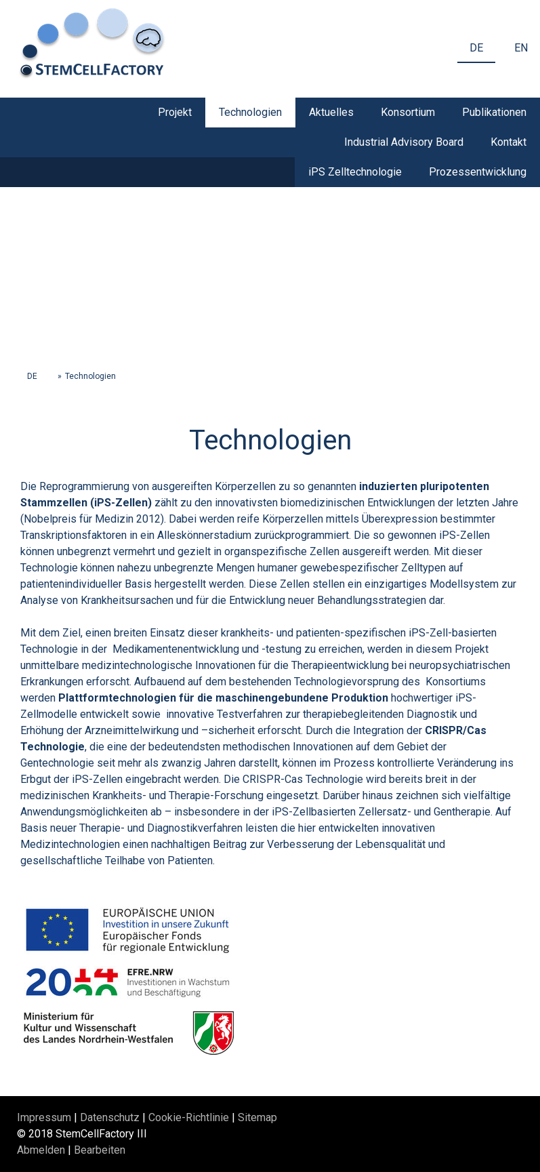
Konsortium (408, 112)
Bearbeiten (99, 1150)
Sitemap (257, 1117)
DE (476, 47)
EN (521, 47)
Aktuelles (331, 112)
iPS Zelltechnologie (355, 171)
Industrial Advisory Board (403, 142)
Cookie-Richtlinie (188, 1117)
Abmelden (42, 1150)
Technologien (250, 112)
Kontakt (508, 142)
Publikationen (494, 112)
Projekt (175, 112)
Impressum (44, 1117)
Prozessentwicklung (477, 171)
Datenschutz (110, 1117)
